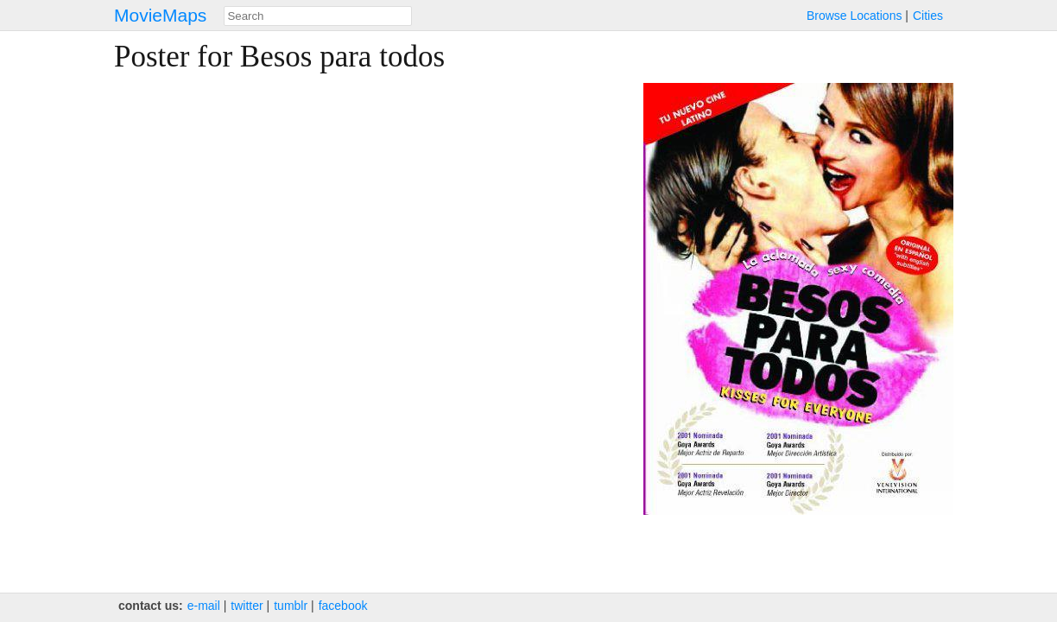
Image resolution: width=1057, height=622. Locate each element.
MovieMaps (160, 15)
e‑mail (203, 605)
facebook (343, 605)
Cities (928, 15)
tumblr (290, 605)
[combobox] (318, 16)
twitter (247, 605)
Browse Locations (854, 15)
